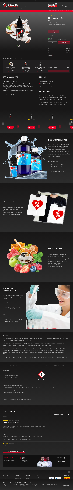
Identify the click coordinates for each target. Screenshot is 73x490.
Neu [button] (4, 8)
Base (4, 92)
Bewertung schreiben (61, 414)
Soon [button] (65, 8)
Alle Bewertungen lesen (16, 451)
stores (62, 3)
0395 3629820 (29, 478)
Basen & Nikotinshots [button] (53, 8)
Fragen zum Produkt (61, 461)
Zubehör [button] (33, 8)
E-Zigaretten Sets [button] (8, 8)
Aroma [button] (46, 8)
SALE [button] (59, 8)
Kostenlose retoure (66, 0)
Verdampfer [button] (28, 8)
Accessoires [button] (38, 8)
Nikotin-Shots (13, 92)
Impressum (39, 477)
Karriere (68, 3)
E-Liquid (19, 96)
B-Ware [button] (62, 8)
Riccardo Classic (13, 81)
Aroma (9, 90)
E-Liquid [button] (43, 8)
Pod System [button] (15, 8)
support (65, 3)
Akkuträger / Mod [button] (22, 8)
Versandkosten (56, 36)
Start (4, 12)
